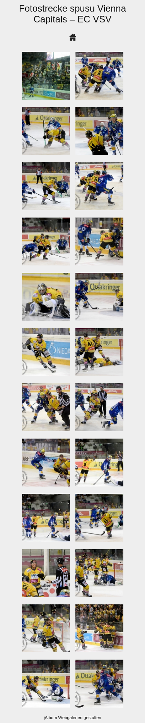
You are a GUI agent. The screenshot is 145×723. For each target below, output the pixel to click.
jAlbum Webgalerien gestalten (72, 717)
